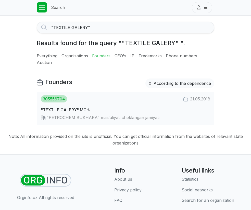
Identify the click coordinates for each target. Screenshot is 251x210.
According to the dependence (180, 83)
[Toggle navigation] (42, 7)
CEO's (120, 55)
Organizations (74, 55)
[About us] (128, 179)
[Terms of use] (128, 190)
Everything (47, 55)
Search (58, 7)
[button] (202, 7)
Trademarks (150, 55)
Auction (44, 62)
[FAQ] (128, 200)
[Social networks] (208, 190)
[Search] (132, 27)
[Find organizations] (45, 180)
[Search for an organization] (208, 200)
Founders (101, 55)
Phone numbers (181, 55)
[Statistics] (208, 179)
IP (132, 55)
